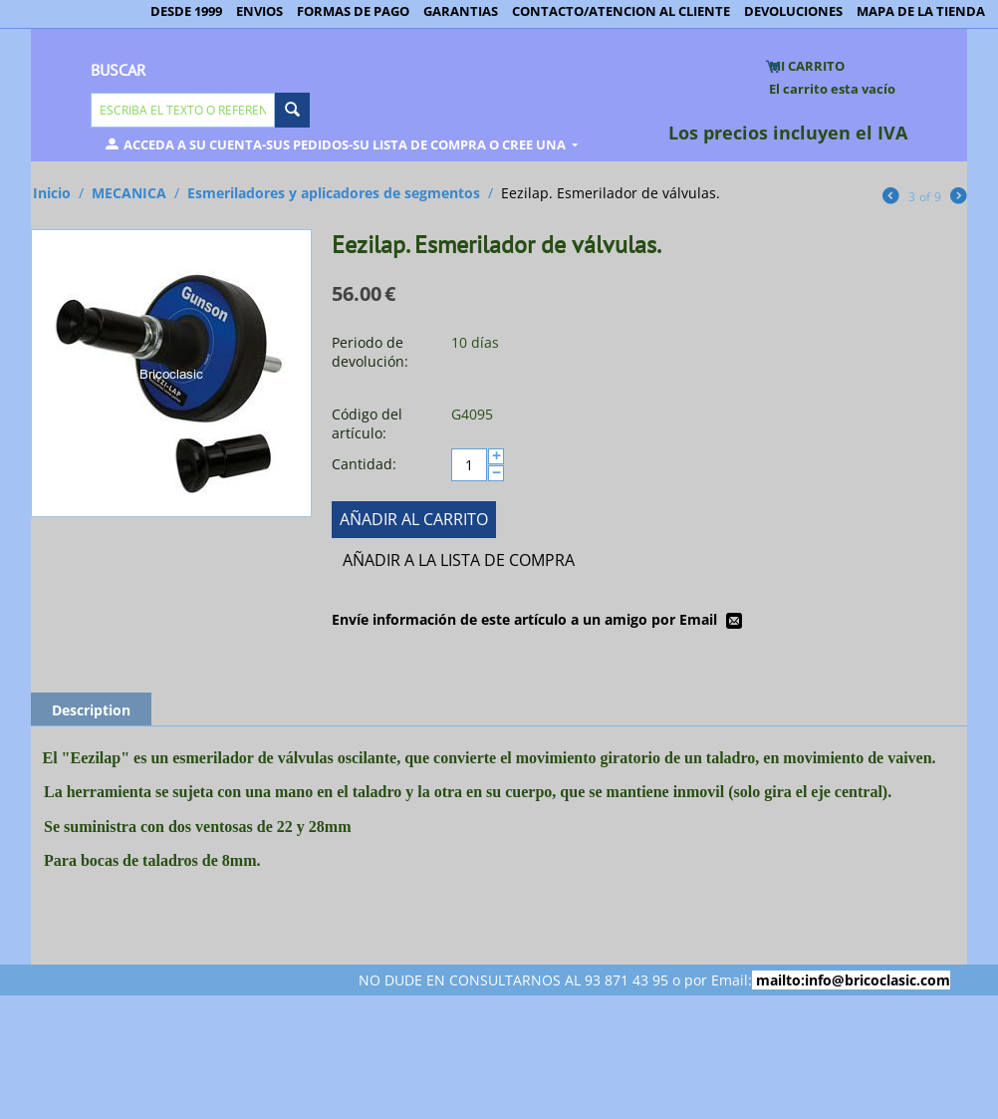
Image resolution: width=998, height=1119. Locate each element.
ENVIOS (259, 11)
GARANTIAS (460, 11)
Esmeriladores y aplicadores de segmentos (333, 192)
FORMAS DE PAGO (353, 11)
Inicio (52, 192)
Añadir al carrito (414, 519)
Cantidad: (364, 463)
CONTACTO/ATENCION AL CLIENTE (621, 11)
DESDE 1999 (186, 11)
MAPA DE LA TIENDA (921, 11)
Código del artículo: (367, 423)
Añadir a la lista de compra (459, 560)
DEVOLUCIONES (793, 11)
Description (91, 709)
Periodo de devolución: (370, 352)
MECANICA (129, 192)
